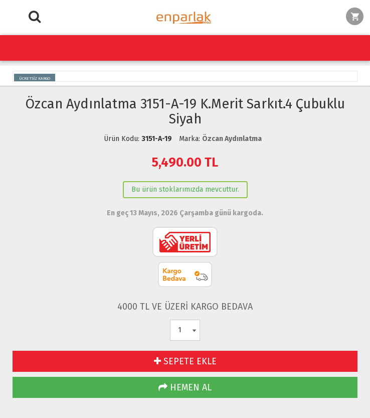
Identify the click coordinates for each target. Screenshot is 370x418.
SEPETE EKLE (185, 361)
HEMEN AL (185, 387)
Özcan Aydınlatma (232, 138)
